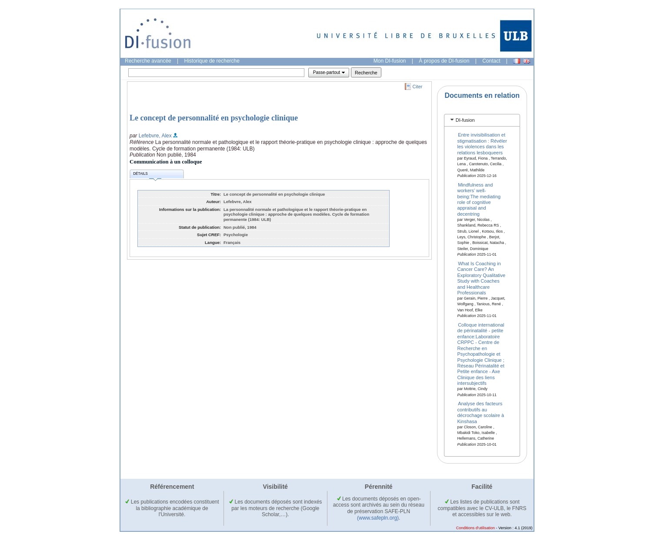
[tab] (482, 120)
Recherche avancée (148, 61)
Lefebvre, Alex (155, 136)
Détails (147, 175)
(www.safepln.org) (378, 518)
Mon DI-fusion (390, 61)
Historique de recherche (212, 61)
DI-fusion (465, 120)
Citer (418, 86)
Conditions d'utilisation (475, 528)
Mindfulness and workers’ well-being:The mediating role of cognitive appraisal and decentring (479, 199)
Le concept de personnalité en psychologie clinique (214, 117)
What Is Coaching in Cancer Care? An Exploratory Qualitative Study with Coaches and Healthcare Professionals (481, 278)
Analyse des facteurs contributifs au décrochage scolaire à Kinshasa (480, 412)
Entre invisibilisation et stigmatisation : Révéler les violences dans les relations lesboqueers (482, 143)
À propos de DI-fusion (444, 61)
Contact (491, 61)
